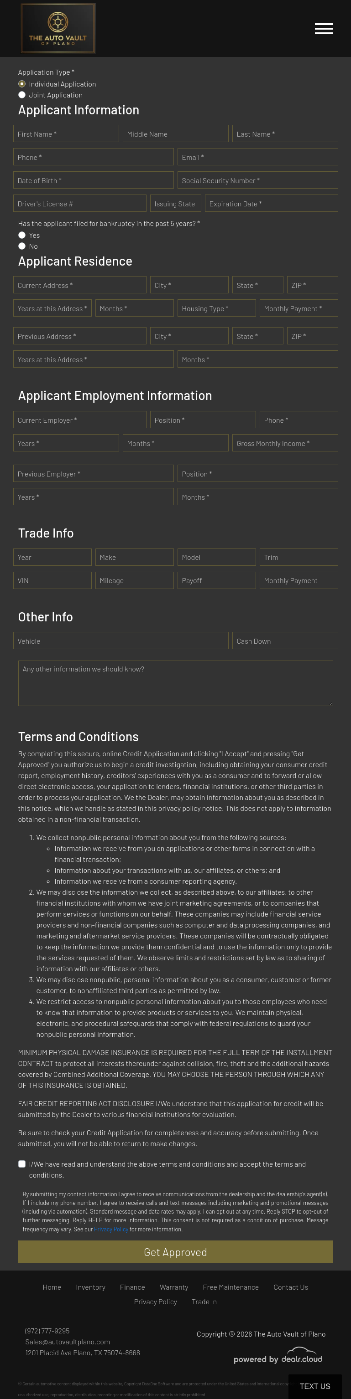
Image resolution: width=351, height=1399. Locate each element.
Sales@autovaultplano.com (68, 1341)
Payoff (192, 580)
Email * (193, 157)
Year (24, 557)
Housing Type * (205, 308)
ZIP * (299, 285)
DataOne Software (158, 1383)
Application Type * (46, 71)
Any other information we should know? (83, 668)
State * (247, 285)
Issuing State (175, 203)
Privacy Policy (111, 1229)
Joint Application (56, 94)
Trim (271, 557)
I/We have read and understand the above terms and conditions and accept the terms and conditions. (167, 1169)
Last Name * (256, 133)
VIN (23, 580)
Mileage (112, 580)
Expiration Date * (236, 203)
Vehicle (29, 640)
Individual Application (62, 83)
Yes (34, 235)
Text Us (315, 1386)
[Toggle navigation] (324, 28)
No (33, 245)
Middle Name (147, 133)
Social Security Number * (221, 180)
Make (108, 557)
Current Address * (45, 285)
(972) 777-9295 (48, 1330)
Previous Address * (47, 336)
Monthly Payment (291, 580)
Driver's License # (45, 203)
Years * (28, 443)
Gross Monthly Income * (273, 443)
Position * (170, 419)
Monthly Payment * (293, 308)
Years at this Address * (52, 308)
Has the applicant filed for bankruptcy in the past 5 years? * (109, 223)
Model (191, 557)
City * (163, 285)
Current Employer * (47, 419)
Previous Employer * (49, 473)
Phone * (30, 157)
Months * (113, 308)
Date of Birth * (40, 180)
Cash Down (254, 640)
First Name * (37, 133)
